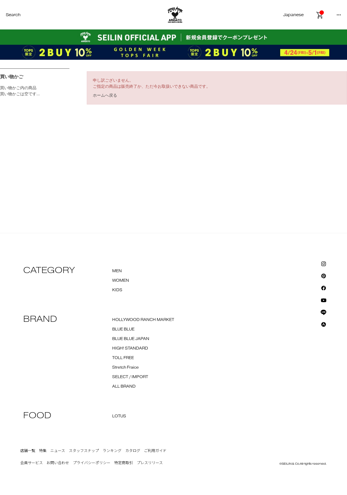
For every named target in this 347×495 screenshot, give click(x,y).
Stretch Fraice (125, 367)
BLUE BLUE (123, 329)
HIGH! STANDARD (130, 348)
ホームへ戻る (105, 95)
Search (13, 14)
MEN (117, 271)
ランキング (112, 451)
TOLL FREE (123, 358)
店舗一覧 (27, 451)
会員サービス (31, 463)
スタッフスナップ (84, 451)
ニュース (57, 451)
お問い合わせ (58, 463)
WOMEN (120, 280)
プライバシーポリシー (91, 463)
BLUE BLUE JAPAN (130, 339)
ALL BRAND (124, 386)
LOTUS (119, 416)
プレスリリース (150, 463)
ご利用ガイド (155, 451)
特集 (43, 451)
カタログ (132, 451)
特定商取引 (123, 463)
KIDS (117, 290)
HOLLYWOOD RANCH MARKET (143, 319)
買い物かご (11, 76)
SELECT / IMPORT (130, 377)
